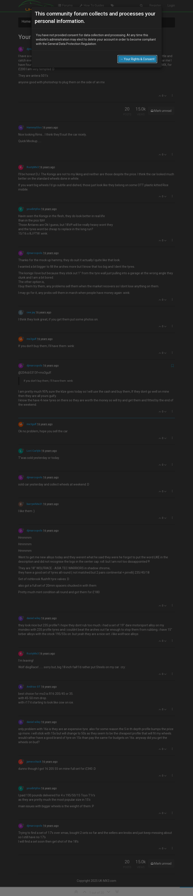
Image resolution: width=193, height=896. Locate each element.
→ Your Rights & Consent (137, 49)
